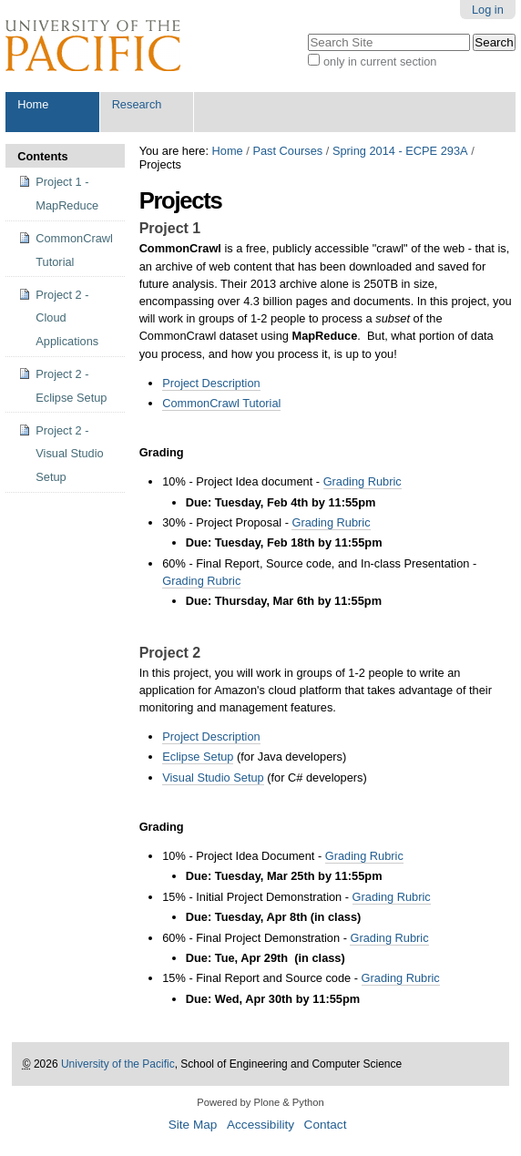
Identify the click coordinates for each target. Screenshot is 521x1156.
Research (137, 104)
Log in (488, 9)
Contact (325, 1124)
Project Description (211, 383)
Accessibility (260, 1124)
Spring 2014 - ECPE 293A (400, 151)
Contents (42, 156)
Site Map (193, 1124)
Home (32, 104)
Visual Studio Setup (212, 777)
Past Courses (287, 151)
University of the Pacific (118, 1064)
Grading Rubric (362, 481)
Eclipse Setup (197, 756)
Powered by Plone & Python (260, 1102)
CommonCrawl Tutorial (221, 403)
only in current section (379, 61)
